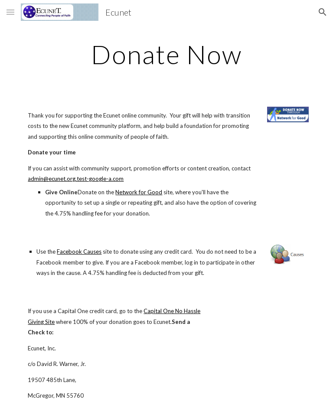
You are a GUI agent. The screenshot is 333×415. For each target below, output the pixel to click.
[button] (10, 12)
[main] (166, 54)
